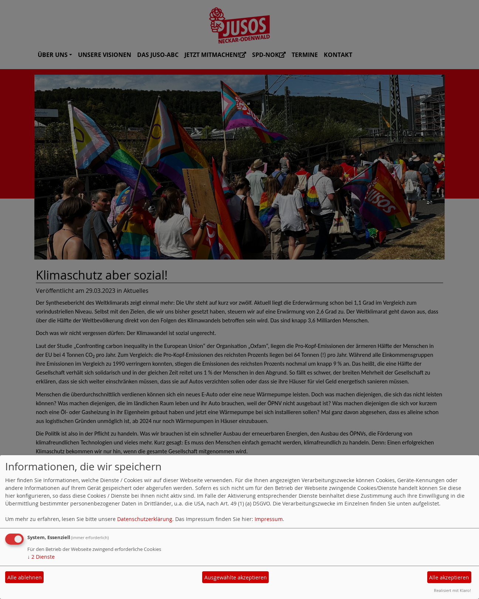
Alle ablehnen (24, 577)
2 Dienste (41, 556)
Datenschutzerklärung (144, 518)
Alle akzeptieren (449, 577)
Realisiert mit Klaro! (452, 590)
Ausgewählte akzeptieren (235, 577)
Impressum (269, 518)
